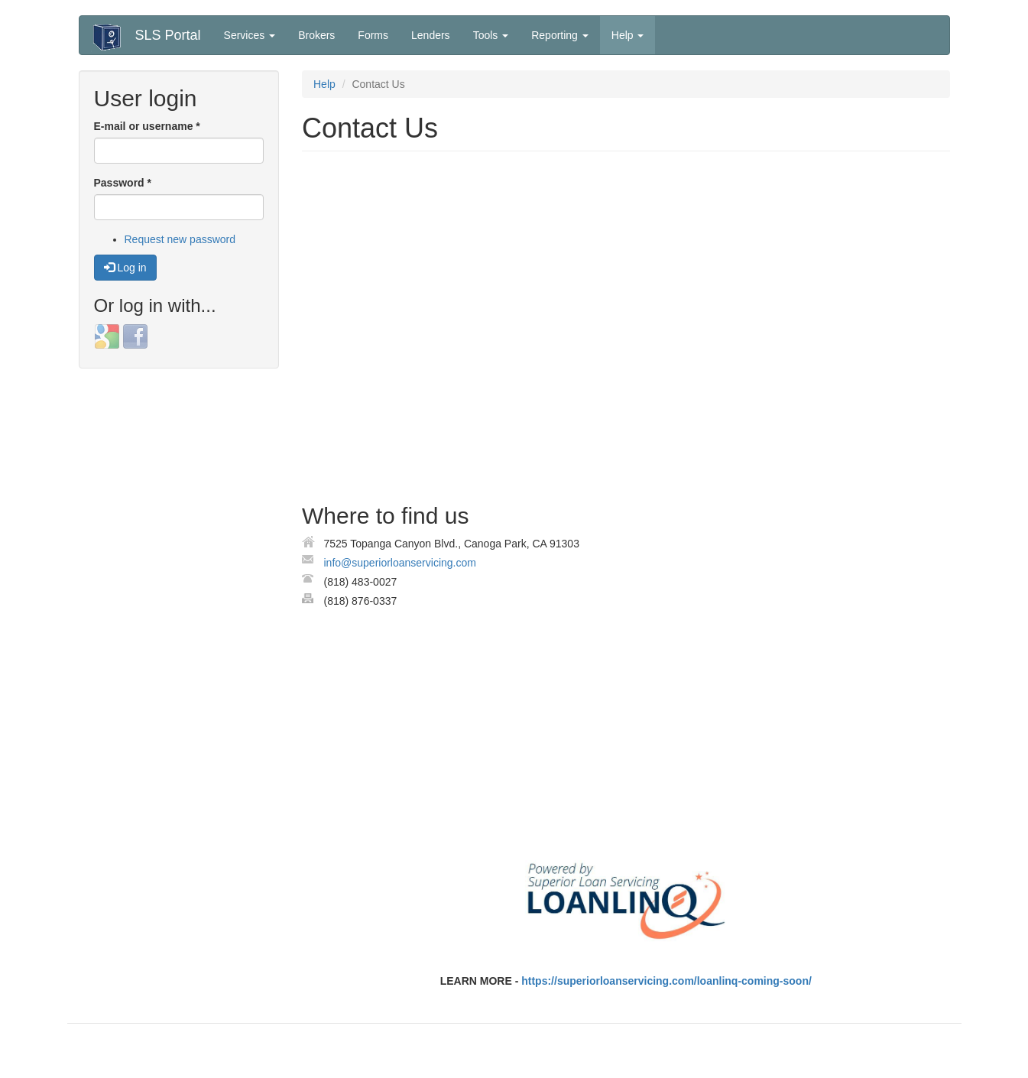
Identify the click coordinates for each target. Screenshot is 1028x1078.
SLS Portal (168, 35)
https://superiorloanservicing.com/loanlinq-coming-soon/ (666, 981)
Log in (125, 267)
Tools (491, 35)
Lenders (430, 35)
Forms (373, 35)
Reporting (560, 35)
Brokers (316, 35)
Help (627, 35)
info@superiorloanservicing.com (400, 563)
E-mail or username (147, 126)
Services (250, 35)
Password (122, 183)
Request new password (180, 239)
